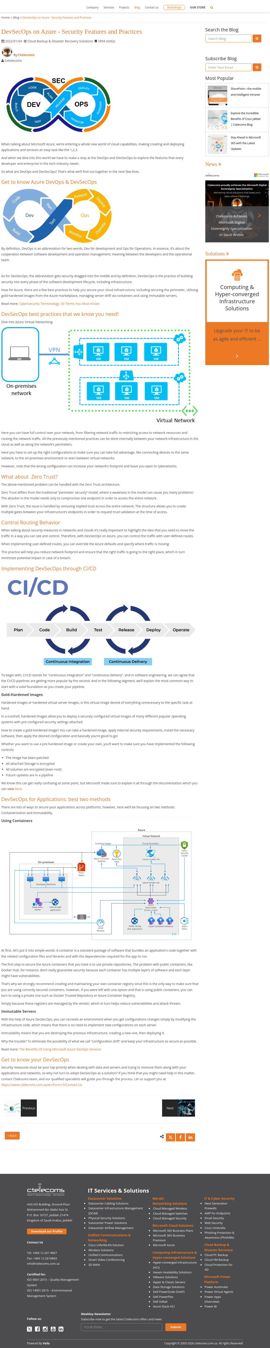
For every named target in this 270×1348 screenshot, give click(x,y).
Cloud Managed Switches (170, 1213)
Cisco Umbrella (215, 1228)
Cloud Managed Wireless (170, 1208)
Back (12, 1135)
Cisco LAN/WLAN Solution (106, 1245)
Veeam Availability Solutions (172, 1272)
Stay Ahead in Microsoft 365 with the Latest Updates (246, 143)
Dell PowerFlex (163, 1297)
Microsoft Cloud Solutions (172, 1225)
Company (92, 7)
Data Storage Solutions (168, 1287)
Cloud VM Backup (217, 1260)
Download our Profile (46, 1231)
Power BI (211, 1306)
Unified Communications (105, 1255)
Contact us (151, 7)
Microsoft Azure (164, 1245)
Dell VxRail (160, 1301)
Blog (137, 7)
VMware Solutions (165, 1277)
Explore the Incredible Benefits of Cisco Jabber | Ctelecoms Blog (246, 119)
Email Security (214, 1218)
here (18, 789)
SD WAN (94, 1265)
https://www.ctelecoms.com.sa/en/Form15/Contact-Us (41, 1085)
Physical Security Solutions (106, 1218)
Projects (124, 7)
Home (5, 17)
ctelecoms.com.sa (206, 1343)
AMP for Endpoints (217, 1213)
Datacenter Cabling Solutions (108, 1203)
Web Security (214, 1223)
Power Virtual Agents (219, 1292)
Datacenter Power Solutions (107, 1223)
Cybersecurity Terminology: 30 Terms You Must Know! (59, 303)
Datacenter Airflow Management (111, 1228)
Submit (176, 1327)
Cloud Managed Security (170, 1218)
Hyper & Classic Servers (169, 1282)
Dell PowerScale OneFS (169, 1292)
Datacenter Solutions (104, 1198)
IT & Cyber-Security (219, 1198)
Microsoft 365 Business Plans (173, 1231)
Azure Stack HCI (164, 1306)
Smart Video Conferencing (106, 1260)
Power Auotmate (216, 1287)
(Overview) (212, 1301)
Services (109, 7)
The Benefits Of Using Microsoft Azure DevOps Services (60, 1049)
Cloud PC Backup (216, 1255)
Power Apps (213, 1297)
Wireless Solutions (101, 1250)
